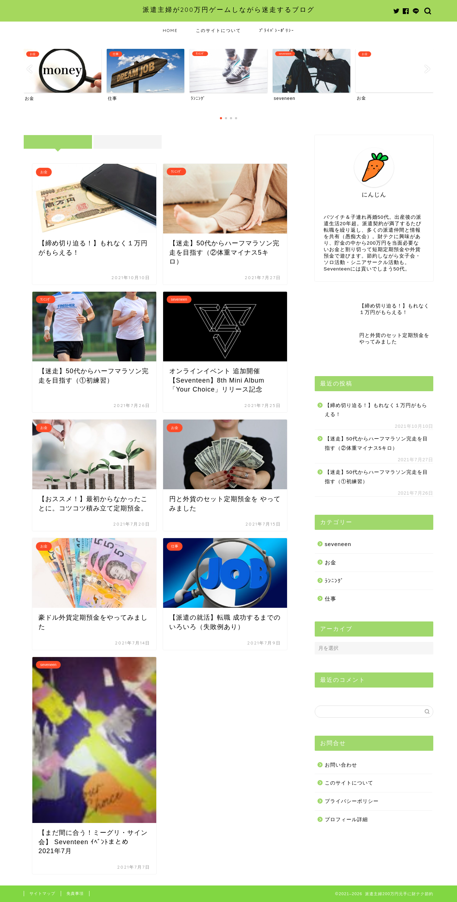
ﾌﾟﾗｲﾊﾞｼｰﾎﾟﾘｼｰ (276, 30)
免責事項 (75, 893)
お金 (330, 562)
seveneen (338, 544)
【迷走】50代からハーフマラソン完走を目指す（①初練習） (376, 476)
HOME (170, 30)
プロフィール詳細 (346, 819)
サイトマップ (42, 893)
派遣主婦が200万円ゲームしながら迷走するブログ (229, 9)
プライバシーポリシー (352, 801)
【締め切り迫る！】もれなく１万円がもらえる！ (376, 410)
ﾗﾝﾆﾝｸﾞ (334, 581)
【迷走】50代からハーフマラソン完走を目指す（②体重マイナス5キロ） (376, 443)
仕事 (330, 599)
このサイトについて (218, 30)
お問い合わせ (341, 765)
